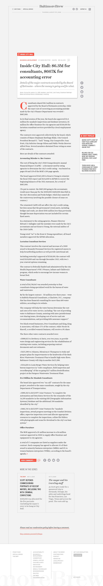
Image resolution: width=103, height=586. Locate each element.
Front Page (17, 552)
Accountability (38, 552)
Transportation (38, 577)
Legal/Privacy (58, 561)
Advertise (56, 558)
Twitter (77, 9)
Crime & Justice (38, 560)
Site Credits (76, 577)
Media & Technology (40, 569)
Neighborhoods (38, 571)
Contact (56, 556)
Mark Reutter (45, 60)
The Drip (23, 476)
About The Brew (59, 552)
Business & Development (28, 60)
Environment (37, 567)
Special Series (18, 554)
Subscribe (77, 555)
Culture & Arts (38, 562)
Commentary (37, 558)
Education (36, 564)
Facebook (73, 9)
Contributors (58, 554)
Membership (57, 563)
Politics (36, 573)
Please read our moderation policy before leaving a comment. (44, 527)
